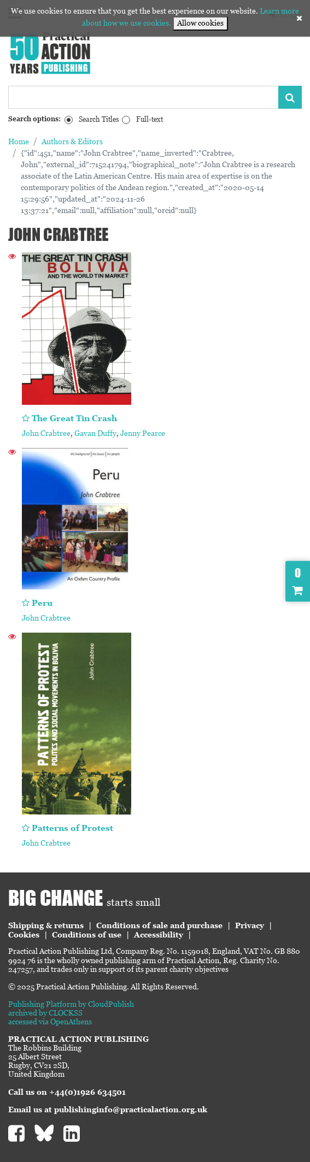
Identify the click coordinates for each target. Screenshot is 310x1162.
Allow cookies (200, 23)
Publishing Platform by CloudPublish (71, 1004)
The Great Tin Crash (74, 418)
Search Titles (99, 119)
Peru (42, 602)
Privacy (249, 925)
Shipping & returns (46, 925)
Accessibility (158, 934)
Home (18, 141)
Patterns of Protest (72, 828)
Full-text (149, 119)
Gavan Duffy (95, 433)
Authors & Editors (72, 141)
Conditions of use (86, 934)
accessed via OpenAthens (50, 1021)
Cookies (23, 934)
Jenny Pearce (142, 433)
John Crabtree (46, 433)
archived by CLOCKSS (45, 1012)
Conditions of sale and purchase (159, 925)
